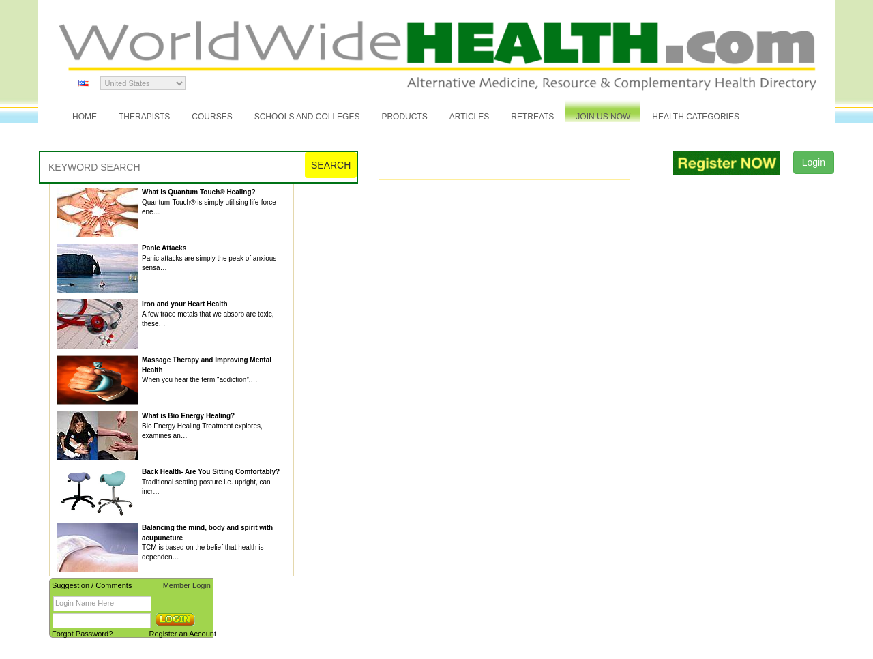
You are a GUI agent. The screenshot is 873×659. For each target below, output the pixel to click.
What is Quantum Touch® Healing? (199, 192)
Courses (212, 116)
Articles (469, 116)
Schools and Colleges (307, 116)
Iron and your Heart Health (185, 304)
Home (84, 116)
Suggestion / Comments (92, 585)
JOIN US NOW (603, 116)
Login (813, 162)
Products (404, 116)
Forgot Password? (82, 634)
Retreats (532, 116)
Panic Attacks (164, 248)
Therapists (144, 116)
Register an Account (182, 634)
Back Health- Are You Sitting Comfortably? (211, 471)
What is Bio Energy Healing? (188, 416)
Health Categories (695, 116)
